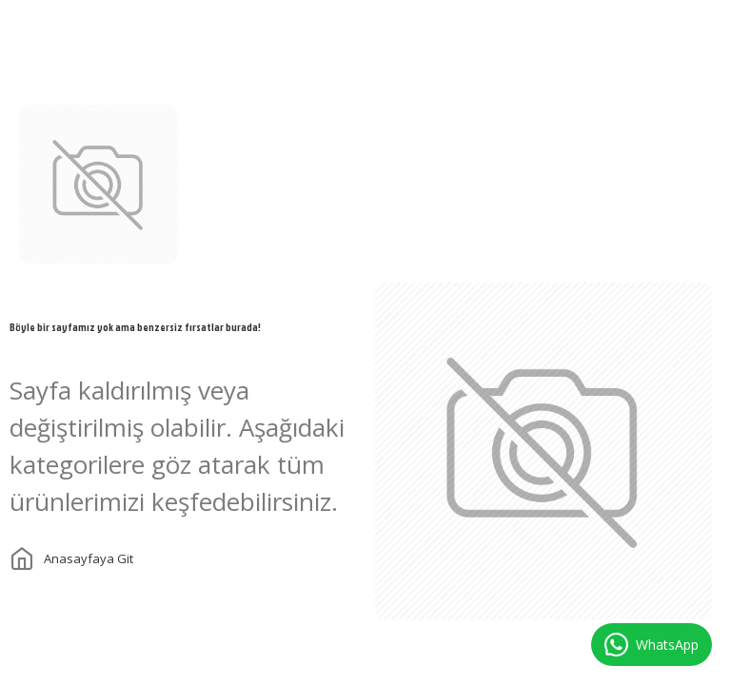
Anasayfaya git (88, 558)
